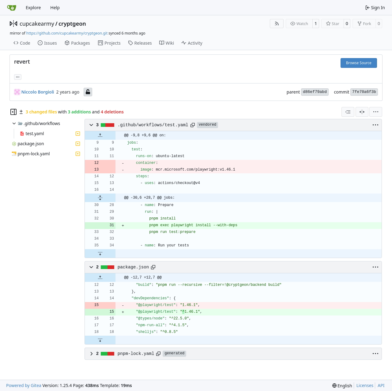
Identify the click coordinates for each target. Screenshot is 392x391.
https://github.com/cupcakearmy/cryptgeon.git (66, 33)
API (381, 385)
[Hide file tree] (13, 112)
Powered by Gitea (23, 385)
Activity (191, 43)
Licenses (365, 385)
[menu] (375, 112)
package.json (133, 267)
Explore (33, 7)
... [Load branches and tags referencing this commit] (18, 76)
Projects (109, 43)
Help (55, 7)
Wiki (166, 43)
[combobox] (347, 112)
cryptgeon (72, 23)
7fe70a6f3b (364, 92)
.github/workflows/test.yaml (153, 125)
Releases (140, 43)
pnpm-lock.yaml (136, 353)
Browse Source (358, 62)
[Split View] (362, 112)
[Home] (11, 7)
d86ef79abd (315, 92)
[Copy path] (192, 125)
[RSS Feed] (277, 23)
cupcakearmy (37, 23)
